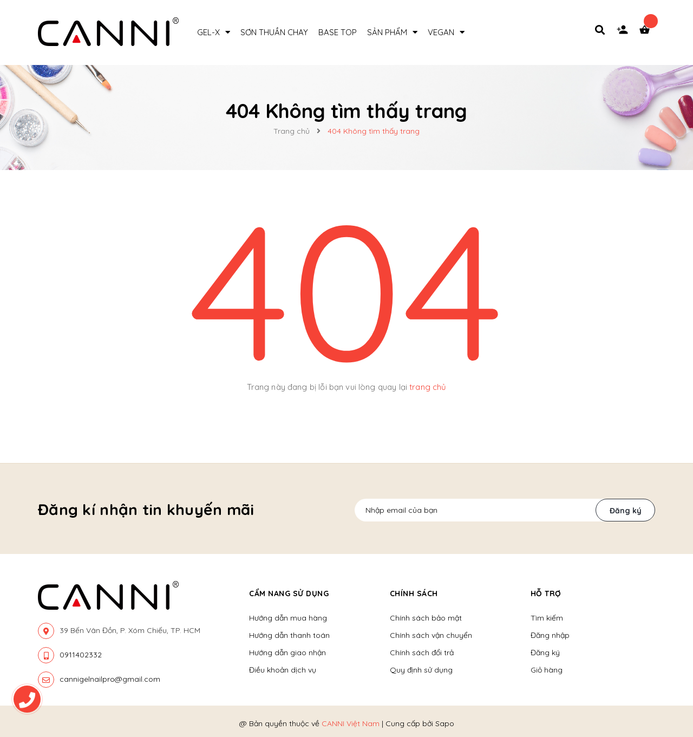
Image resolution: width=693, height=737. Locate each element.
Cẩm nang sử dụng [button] (289, 593)
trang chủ (427, 387)
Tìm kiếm (547, 618)
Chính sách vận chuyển (431, 635)
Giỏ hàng (547, 670)
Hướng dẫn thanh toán (289, 635)
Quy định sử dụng (421, 670)
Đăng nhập (550, 635)
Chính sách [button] (414, 593)
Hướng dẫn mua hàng (288, 618)
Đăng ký (626, 511)
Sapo (444, 723)
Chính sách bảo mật (426, 618)
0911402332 (81, 655)
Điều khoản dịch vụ (282, 670)
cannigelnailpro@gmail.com (110, 679)
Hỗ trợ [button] (546, 593)
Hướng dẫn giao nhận (287, 652)
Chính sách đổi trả (422, 652)
